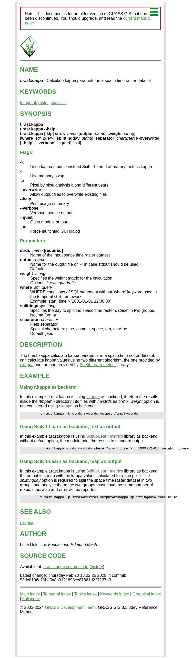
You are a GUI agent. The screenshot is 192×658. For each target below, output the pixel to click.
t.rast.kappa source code (65, 571)
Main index (30, 599)
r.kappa (26, 365)
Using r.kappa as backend (48, 387)
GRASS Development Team (70, 612)
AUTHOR (33, 538)
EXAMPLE (35, 375)
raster (43, 102)
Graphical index (147, 599)
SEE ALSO (35, 516)
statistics (58, 102)
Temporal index (57, 599)
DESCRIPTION (41, 344)
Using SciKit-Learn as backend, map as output (71, 464)
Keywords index (114, 599)
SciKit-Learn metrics (98, 365)
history (97, 571)
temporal (28, 102)
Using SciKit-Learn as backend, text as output (70, 428)
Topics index (85, 599)
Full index (31, 603)
